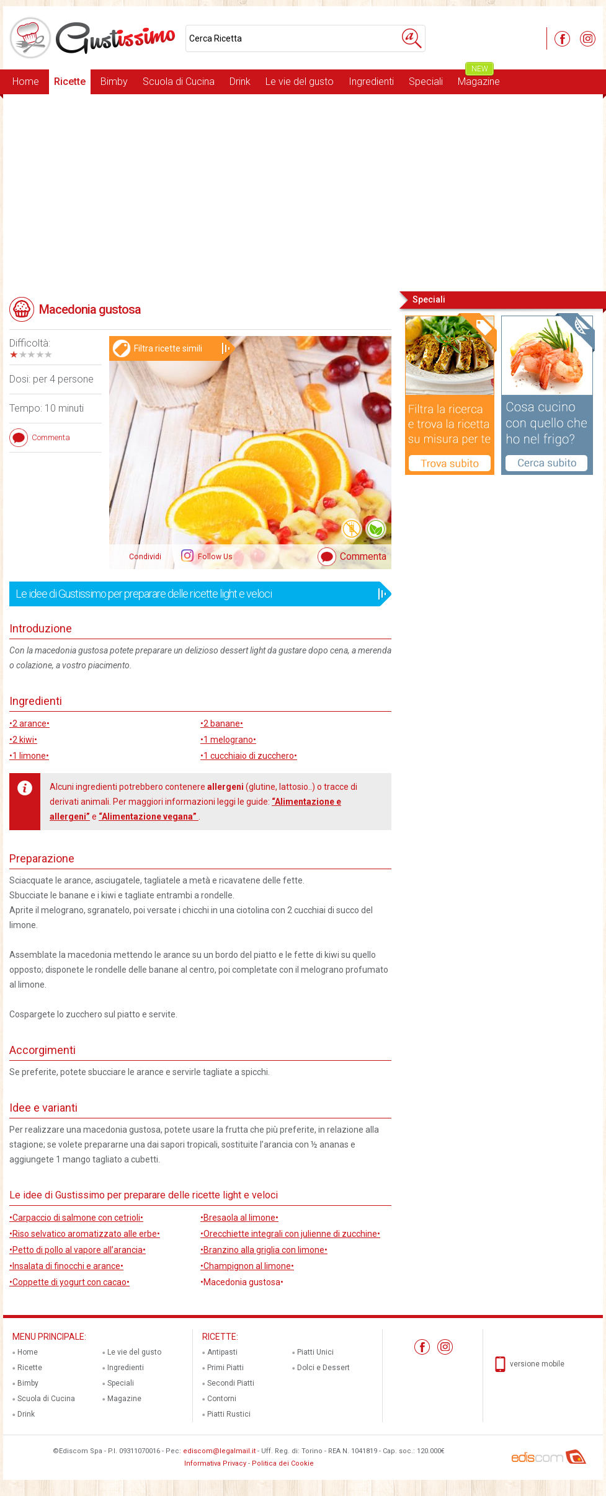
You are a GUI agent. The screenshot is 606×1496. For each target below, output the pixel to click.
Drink (240, 81)
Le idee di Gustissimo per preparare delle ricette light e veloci (196, 594)
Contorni (221, 1398)
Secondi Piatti (230, 1383)
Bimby (114, 81)
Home (25, 81)
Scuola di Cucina (179, 81)
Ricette (70, 81)
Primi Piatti (225, 1367)
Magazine (479, 78)
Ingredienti (371, 81)
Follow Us (214, 556)
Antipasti (222, 1352)
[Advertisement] (303, 191)
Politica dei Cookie (283, 1463)
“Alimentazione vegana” (148, 816)
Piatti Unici (315, 1352)
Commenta (363, 556)
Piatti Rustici (229, 1414)
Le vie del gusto (299, 81)
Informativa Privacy (215, 1463)
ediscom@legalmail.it (219, 1451)
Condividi (145, 556)
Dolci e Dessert (323, 1367)
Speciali (426, 81)
